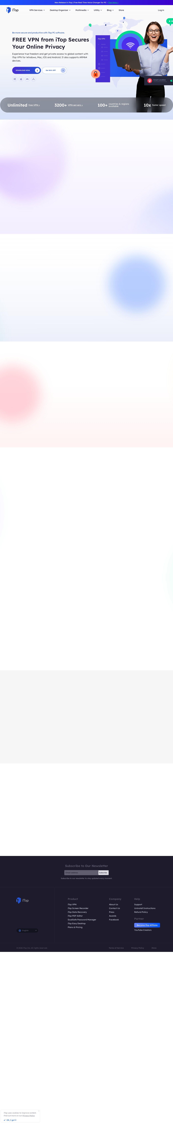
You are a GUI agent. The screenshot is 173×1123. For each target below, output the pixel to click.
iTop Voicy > (113, 2)
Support (138, 904)
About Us (113, 904)
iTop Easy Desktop (77, 923)
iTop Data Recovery (77, 912)
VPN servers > (75, 105)
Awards (112, 916)
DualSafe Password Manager (82, 919)
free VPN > (34, 105)
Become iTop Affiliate (147, 925)
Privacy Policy (137, 948)
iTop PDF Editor (75, 916)
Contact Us (114, 908)
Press (111, 912)
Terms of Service (116, 948)
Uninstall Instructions (144, 908)
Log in (161, 10)
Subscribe (103, 873)
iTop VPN (72, 904)
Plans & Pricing (75, 927)
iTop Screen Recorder (78, 908)
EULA (154, 948)
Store (121, 10)
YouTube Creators (143, 930)
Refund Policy (141, 912)
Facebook (114, 919)
